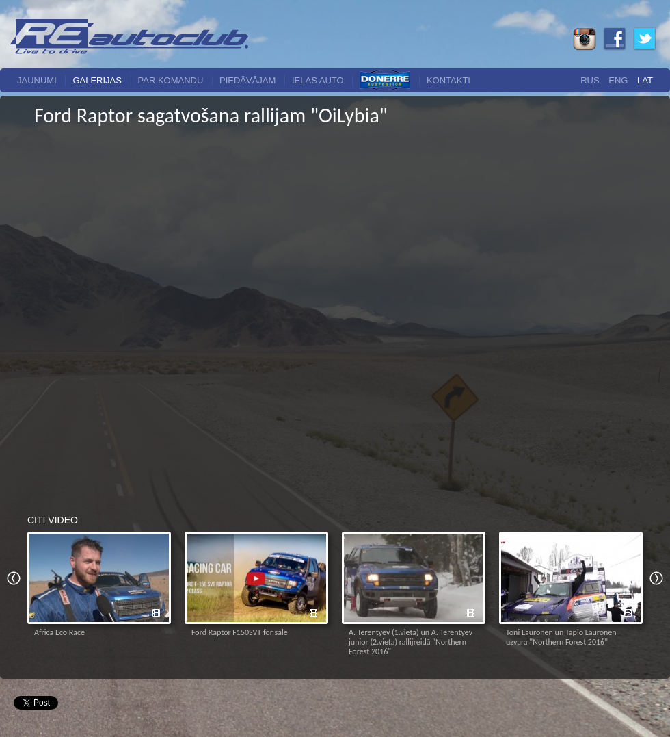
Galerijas (97, 80)
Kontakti (448, 80)
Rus (589, 80)
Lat (645, 80)
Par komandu (171, 80)
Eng (618, 80)
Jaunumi (37, 80)
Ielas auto (318, 80)
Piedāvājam (247, 80)
